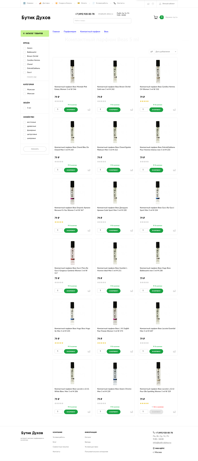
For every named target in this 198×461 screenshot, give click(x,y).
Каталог (88, 437)
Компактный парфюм (90, 32)
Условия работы (102, 3)
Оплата (84, 3)
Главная (56, 32)
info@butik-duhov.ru (105, 14)
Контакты (121, 3)
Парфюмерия (70, 32)
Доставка (46, 3)
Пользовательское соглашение (96, 452)
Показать (35, 149)
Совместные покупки (61, 447)
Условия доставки (91, 447)
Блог (54, 442)
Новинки (30, 3)
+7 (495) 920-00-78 (84, 14)
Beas (106, 32)
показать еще (31, 77)
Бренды (88, 442)
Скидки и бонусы (65, 3)
